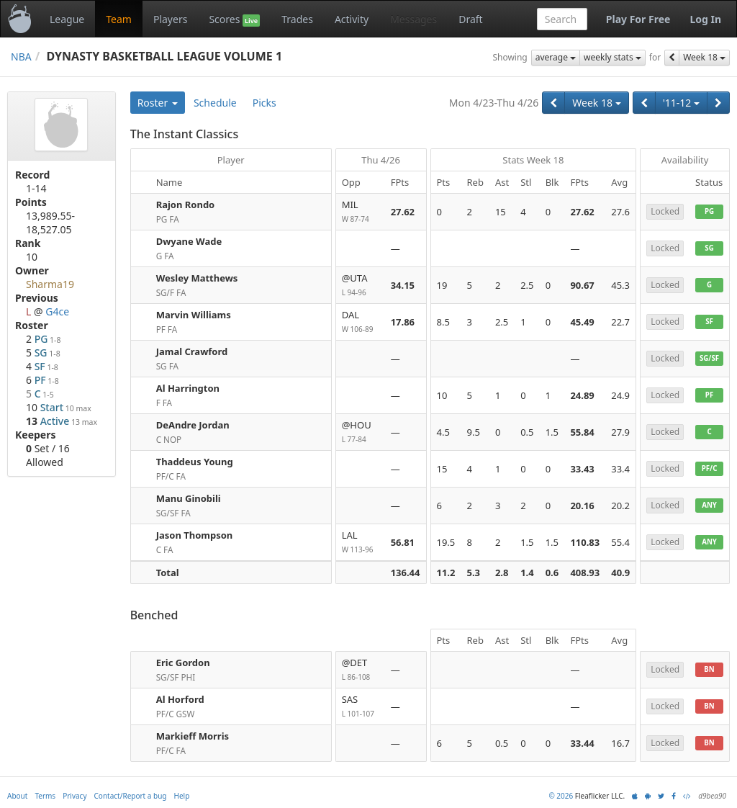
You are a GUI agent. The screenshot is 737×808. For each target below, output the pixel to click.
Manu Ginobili (188, 498)
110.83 (585, 542)
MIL (360, 212)
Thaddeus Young (194, 461)
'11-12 (681, 102)
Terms (45, 796)
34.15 (403, 285)
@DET (360, 670)
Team (119, 19)
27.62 (403, 211)
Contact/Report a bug (130, 796)
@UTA (360, 285)
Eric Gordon (183, 662)
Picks (264, 102)
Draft (470, 19)
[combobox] (562, 19)
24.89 (582, 395)
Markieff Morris (192, 736)
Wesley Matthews (197, 277)
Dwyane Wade (189, 241)
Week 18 (704, 57)
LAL (360, 543)
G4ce (57, 311)
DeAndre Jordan (193, 424)
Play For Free (638, 19)
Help (182, 796)
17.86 (403, 321)
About (17, 796)
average (555, 57)
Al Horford (180, 699)
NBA (21, 56)
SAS (360, 707)
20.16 (582, 505)
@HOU (360, 432)
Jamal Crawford (192, 351)
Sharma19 (50, 284)
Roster (157, 102)
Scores (234, 19)
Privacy (74, 796)
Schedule (215, 102)
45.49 (582, 321)
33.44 (582, 743)
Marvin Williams (193, 314)
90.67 (582, 285)
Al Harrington (188, 388)
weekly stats (612, 57)
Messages (413, 19)
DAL (360, 322)
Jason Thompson (194, 535)
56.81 (403, 542)
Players (170, 19)
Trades (297, 19)
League (67, 19)
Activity (351, 19)
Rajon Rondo (185, 204)
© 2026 (560, 796)
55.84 (582, 432)
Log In (705, 19)
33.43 (582, 468)
